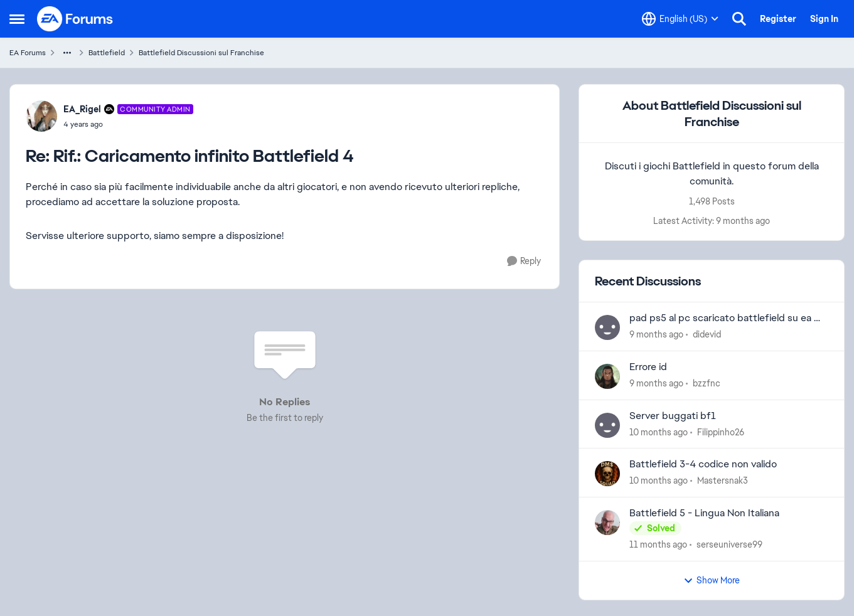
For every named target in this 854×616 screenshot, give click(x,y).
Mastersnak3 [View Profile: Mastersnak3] (722, 480)
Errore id (648, 367)
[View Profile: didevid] (607, 327)
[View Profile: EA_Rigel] (41, 116)
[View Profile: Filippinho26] (607, 425)
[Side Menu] (17, 18)
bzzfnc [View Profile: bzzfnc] (706, 383)
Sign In (824, 18)
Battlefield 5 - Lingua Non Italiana (704, 513)
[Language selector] (680, 18)
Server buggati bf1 (672, 416)
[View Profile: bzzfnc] (607, 376)
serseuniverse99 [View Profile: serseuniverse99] (729, 544)
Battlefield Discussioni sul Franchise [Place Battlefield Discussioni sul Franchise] (201, 53)
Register (778, 18)
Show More (711, 580)
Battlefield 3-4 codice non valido (703, 464)
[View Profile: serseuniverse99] (607, 522)
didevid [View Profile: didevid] (707, 334)
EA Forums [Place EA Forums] (27, 53)
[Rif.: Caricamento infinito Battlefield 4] (128, 124)
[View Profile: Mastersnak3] (607, 473)
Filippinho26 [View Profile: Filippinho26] (720, 431)
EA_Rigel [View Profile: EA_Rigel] (82, 109)
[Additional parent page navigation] (67, 52)
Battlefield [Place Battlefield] (106, 53)
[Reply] (523, 261)
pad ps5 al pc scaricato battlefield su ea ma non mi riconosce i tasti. (728, 318)
